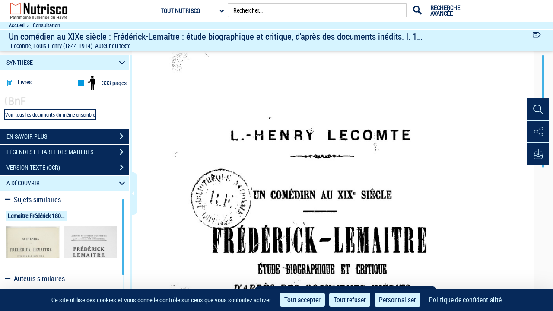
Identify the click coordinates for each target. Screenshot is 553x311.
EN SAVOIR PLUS (67, 136)
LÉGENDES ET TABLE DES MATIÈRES (67, 152)
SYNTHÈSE (67, 62)
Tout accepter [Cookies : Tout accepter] (302, 300)
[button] (538, 109)
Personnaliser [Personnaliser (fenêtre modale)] (397, 300)
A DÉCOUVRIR (67, 183)
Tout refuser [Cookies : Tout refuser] (350, 300)
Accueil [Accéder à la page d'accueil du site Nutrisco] (17, 25)
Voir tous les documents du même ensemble (50, 114)
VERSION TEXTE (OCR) (67, 168)
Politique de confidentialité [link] (465, 300)
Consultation (46, 25)
